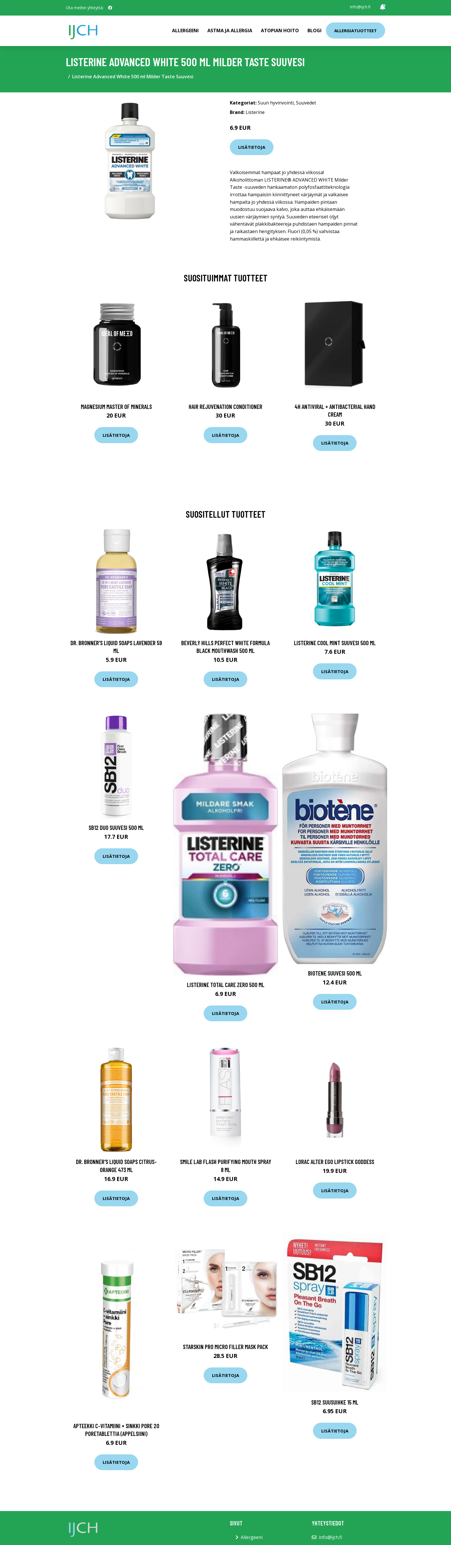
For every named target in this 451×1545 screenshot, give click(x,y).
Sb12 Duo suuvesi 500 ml (116, 827)
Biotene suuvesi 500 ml (335, 973)
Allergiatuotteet (355, 30)
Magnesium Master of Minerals (116, 406)
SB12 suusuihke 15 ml (334, 1402)
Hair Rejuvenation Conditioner (225, 406)
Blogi (314, 30)
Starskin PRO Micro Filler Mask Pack (225, 1346)
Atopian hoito (280, 30)
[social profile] (110, 7)
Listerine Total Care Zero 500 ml (225, 984)
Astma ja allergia (229, 30)
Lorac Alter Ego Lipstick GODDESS (335, 1161)
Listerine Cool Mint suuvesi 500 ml (335, 642)
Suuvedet (306, 103)
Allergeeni (185, 30)
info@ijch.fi (360, 6)
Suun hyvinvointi (276, 103)
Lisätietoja (251, 147)
